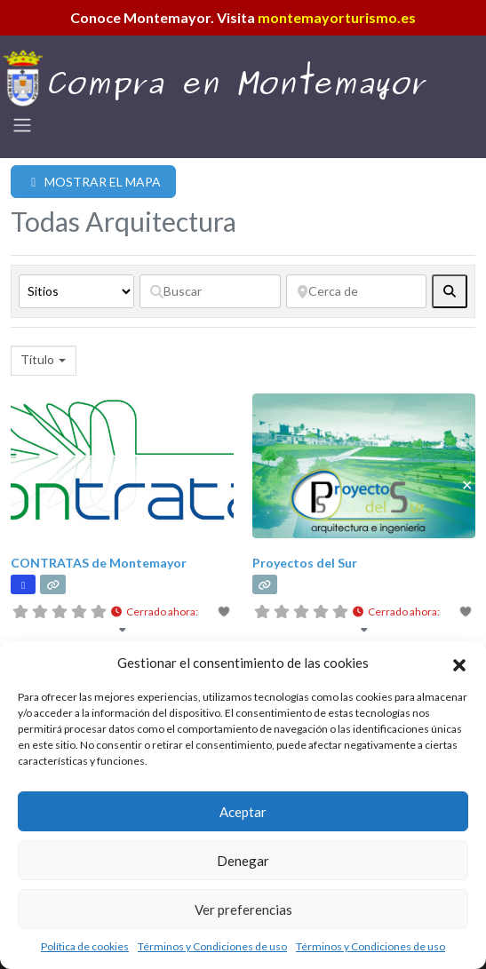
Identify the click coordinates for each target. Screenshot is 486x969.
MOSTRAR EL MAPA (93, 181)
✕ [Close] (467, 484)
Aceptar (243, 812)
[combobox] (43, 361)
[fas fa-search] (449, 291)
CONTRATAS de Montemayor (99, 562)
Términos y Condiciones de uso (212, 946)
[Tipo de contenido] (76, 291)
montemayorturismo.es (337, 17)
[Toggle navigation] (22, 125)
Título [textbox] (37, 359)
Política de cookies (85, 946)
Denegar (243, 861)
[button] (459, 662)
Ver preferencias (243, 909)
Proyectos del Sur (304, 562)
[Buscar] (210, 291)
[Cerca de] (356, 291)
